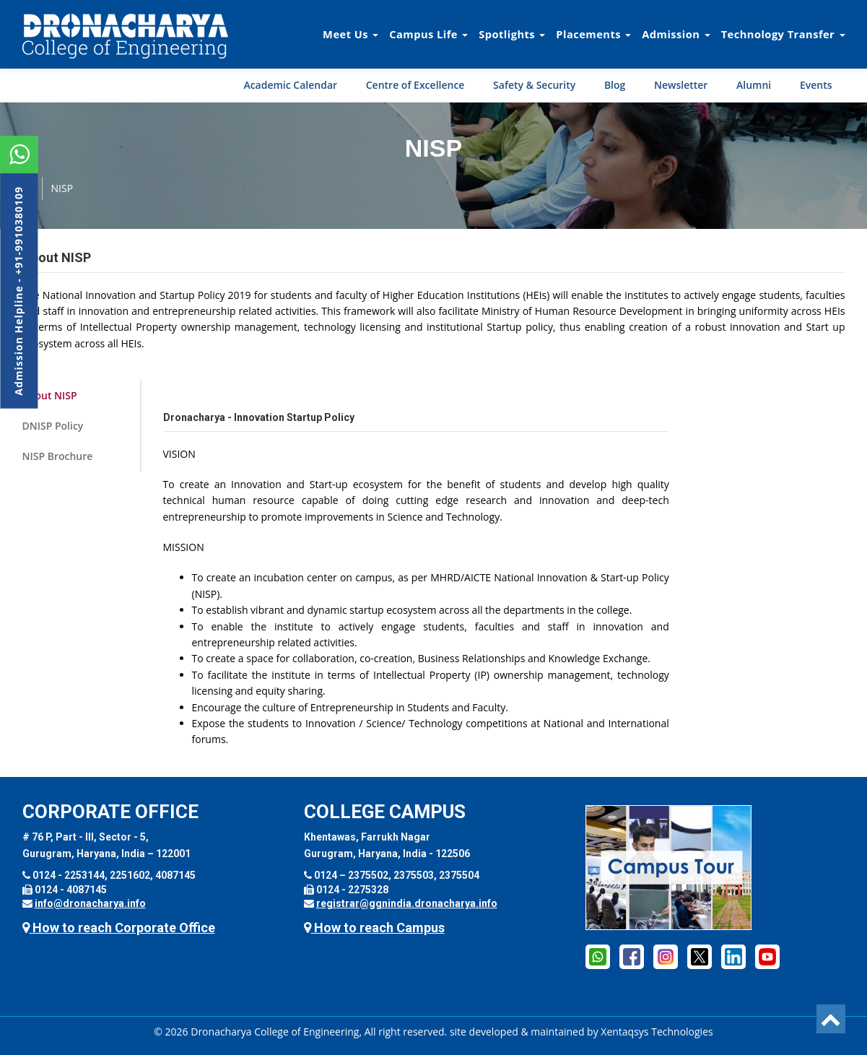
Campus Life (428, 34)
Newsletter (680, 85)
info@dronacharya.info (90, 903)
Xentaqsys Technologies (657, 1031)
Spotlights (512, 34)
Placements (593, 34)
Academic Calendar (290, 85)
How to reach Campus (374, 927)
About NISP (49, 395)
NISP (62, 188)
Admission (676, 34)
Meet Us (350, 34)
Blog (614, 85)
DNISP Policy (53, 426)
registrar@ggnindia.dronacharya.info (406, 903)
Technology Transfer (783, 34)
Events (816, 85)
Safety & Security (534, 85)
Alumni (753, 85)
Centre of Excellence (415, 85)
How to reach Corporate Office (118, 927)
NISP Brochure (57, 456)
